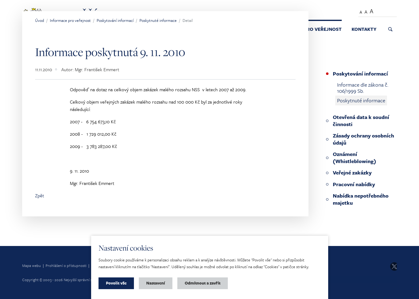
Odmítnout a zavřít (202, 283)
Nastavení (155, 283)
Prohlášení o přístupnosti (66, 265)
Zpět (39, 195)
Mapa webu (31, 265)
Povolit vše (116, 283)
